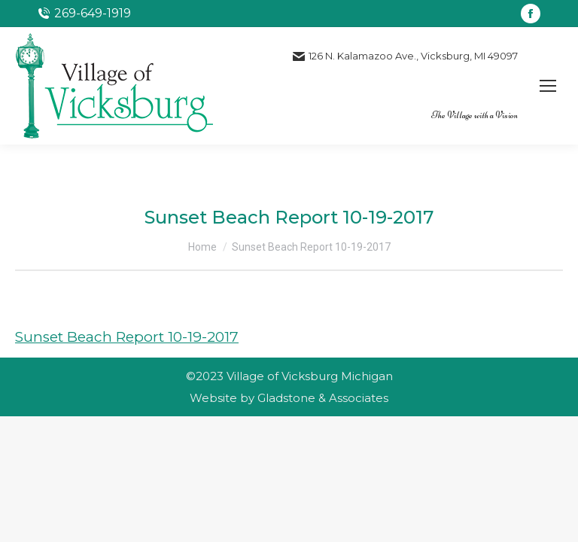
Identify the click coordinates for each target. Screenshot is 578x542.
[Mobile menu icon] (548, 86)
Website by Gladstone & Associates (289, 398)
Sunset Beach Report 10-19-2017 (127, 337)
